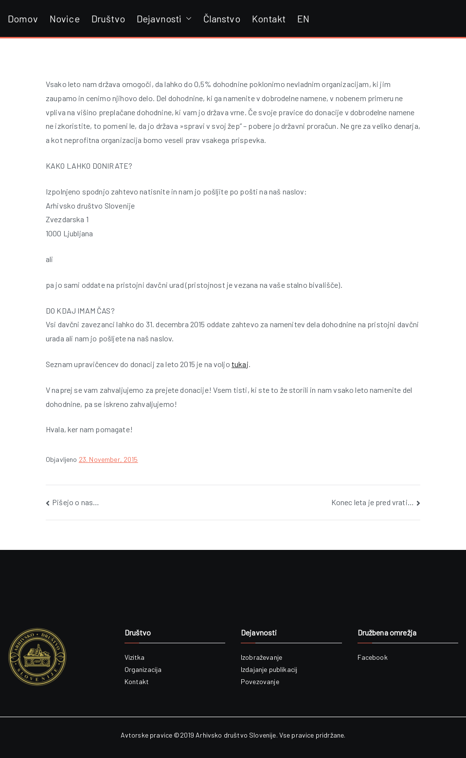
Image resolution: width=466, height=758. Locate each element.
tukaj (240, 364)
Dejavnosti (164, 18)
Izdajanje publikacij (269, 669)
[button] (187, 18)
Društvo (108, 18)
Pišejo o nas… (75, 502)
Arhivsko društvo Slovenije (236, 735)
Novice (65, 18)
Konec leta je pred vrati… (372, 502)
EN (303, 18)
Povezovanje (260, 681)
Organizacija (143, 669)
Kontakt (269, 18)
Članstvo (221, 18)
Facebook (373, 657)
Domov (23, 18)
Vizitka (135, 657)
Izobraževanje (261, 657)
